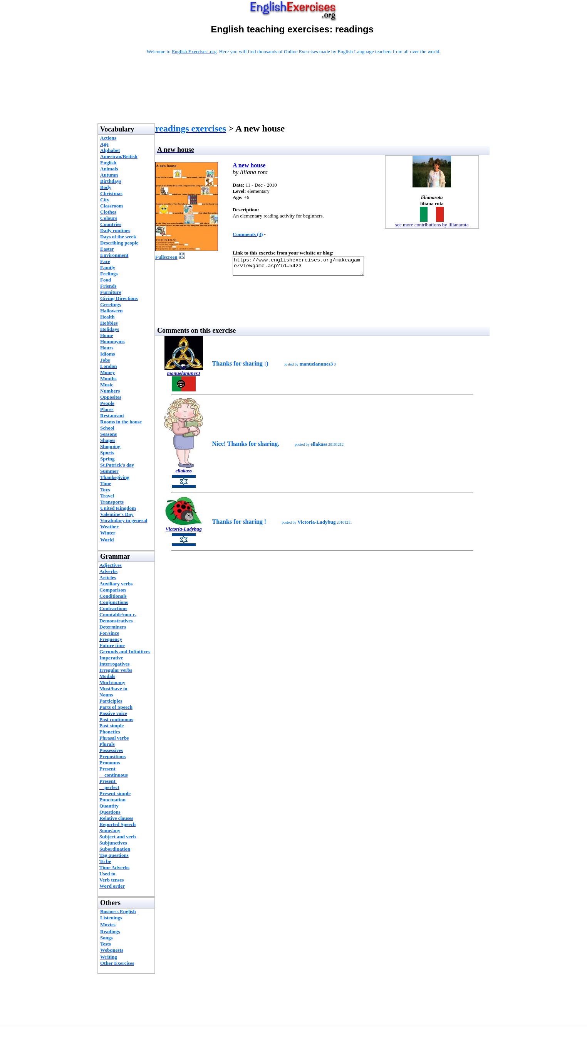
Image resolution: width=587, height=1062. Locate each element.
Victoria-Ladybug (184, 532)
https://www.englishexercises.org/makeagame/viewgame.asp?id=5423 (306, 267)
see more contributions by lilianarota (432, 225)
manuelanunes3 (183, 376)
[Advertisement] (293, 99)
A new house (249, 165)
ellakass (183, 474)
